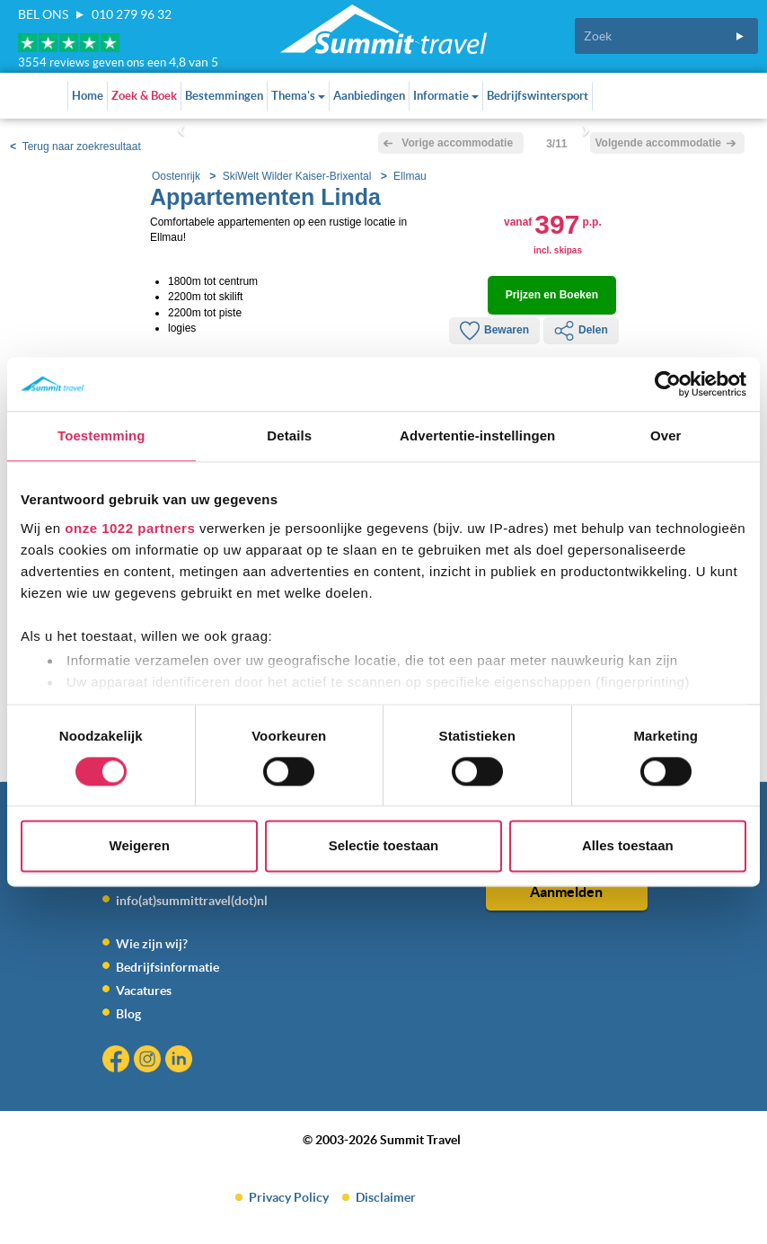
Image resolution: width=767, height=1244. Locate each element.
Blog (128, 1014)
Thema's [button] (298, 95)
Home (87, 95)
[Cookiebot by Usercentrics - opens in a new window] (667, 383)
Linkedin (181, 1061)
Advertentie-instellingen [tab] (477, 435)
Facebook (118, 1061)
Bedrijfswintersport (537, 95)
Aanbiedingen (369, 95)
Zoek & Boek (144, 95)
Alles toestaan (628, 846)
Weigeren (140, 846)
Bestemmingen (224, 95)
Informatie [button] (446, 95)
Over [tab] (666, 435)
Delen (581, 331)
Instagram (149, 1061)
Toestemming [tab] (101, 435)
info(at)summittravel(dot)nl (192, 900)
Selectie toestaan (384, 846)
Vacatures (144, 990)
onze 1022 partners (130, 528)
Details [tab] (289, 435)
